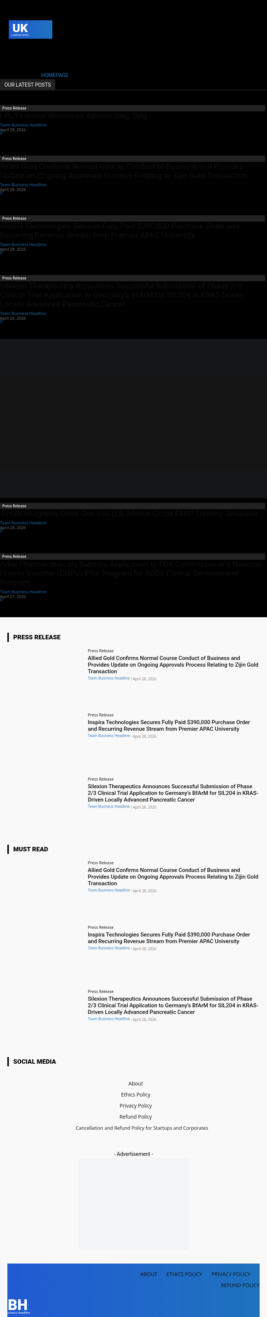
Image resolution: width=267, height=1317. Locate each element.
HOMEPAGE (54, 75)
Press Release (14, 108)
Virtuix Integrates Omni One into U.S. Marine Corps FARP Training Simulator (129, 513)
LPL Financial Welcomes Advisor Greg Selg (73, 115)
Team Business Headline (23, 125)
